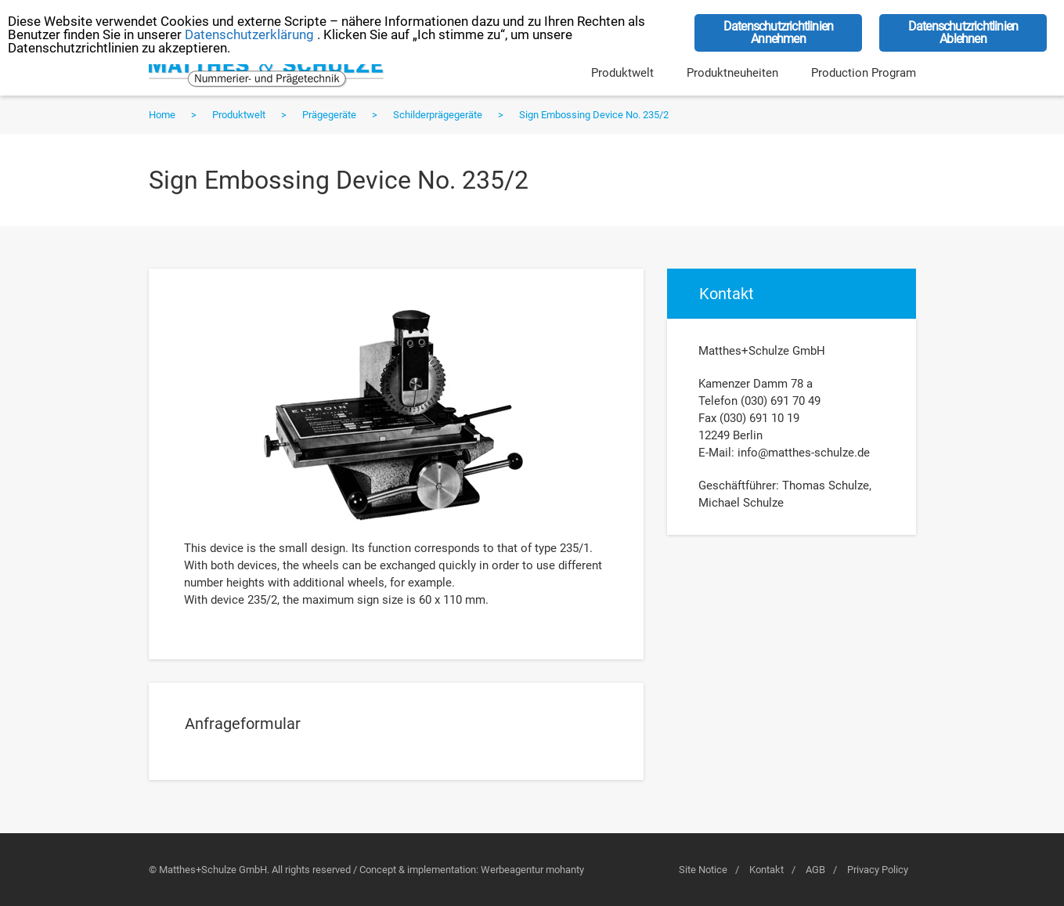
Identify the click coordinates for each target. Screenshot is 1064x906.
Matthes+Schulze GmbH (266, 71)
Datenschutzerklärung (249, 34)
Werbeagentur (512, 869)
